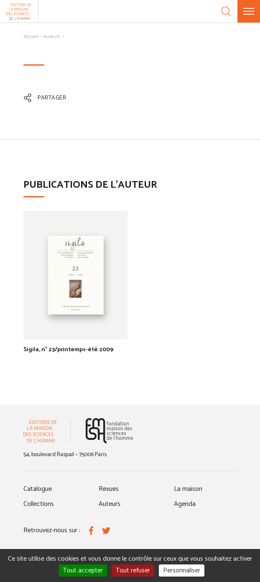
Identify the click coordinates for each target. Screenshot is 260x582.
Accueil (30, 37)
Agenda (185, 504)
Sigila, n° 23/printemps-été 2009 (68, 350)
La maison (188, 489)
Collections (38, 504)
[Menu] (248, 11)
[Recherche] (226, 11)
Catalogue (37, 489)
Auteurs (51, 37)
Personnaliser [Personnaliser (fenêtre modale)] (181, 570)
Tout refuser (133, 570)
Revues (109, 489)
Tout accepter (83, 570)
